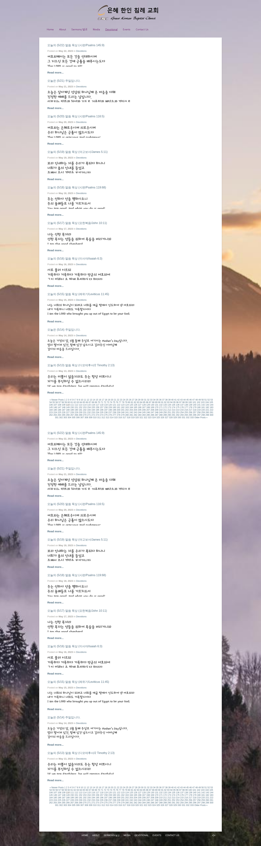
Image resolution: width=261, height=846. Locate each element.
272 (93, 415)
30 (142, 400)
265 (63, 415)
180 (199, 407)
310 (95, 417)
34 (154, 400)
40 (172, 400)
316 (120, 417)
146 (55, 407)
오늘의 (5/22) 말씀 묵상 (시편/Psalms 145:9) (75, 45)
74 (111, 402)
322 (145, 417)
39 (169, 400)
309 (90, 417)
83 (138, 402)
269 (80, 415)
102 (198, 402)
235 (101, 412)
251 (169, 412)
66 (87, 402)
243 (135, 412)
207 (148, 410)
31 (145, 400)
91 (162, 402)
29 (139, 400)
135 (173, 405)
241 (127, 412)
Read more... (55, 72)
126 (135, 405)
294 (186, 415)
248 (156, 412)
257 (194, 412)
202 (127, 410)
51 (205, 400)
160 (114, 407)
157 (101, 407)
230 (80, 412)
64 (81, 402)
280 (127, 415)
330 (179, 417)
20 (112, 400)
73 (108, 402)
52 (208, 400)
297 (199, 415)
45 (187, 400)
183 (211, 407)
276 (110, 415)
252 (173, 412)
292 (177, 415)
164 (131, 407)
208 (152, 410)
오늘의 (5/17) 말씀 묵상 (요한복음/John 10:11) (77, 223)
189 (72, 410)
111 (72, 405)
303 (65, 417)
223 (51, 412)
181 (203, 407)
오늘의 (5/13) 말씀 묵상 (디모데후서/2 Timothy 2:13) (81, 365)
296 (194, 415)
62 (75, 402)
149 (68, 407)
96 (177, 402)
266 (68, 415)
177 (186, 407)
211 (165, 410)
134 (169, 405)
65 (84, 402)
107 (55, 405)
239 (118, 412)
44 (184, 400)
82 (135, 402)
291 (173, 415)
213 (173, 410)
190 (76, 410)
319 (133, 417)
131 (156, 405)
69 (96, 402)
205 (140, 410)
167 (144, 407)
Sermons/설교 (79, 29)
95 (174, 402)
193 (89, 410)
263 (55, 415)
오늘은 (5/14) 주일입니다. (63, 329)
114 (85, 405)
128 (144, 405)
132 (161, 405)
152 (80, 407)
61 (71, 402)
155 (93, 407)
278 (118, 415)
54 (50, 402)
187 (63, 410)
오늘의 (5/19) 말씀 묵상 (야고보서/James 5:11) (77, 151)
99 (186, 402)
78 (123, 402)
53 (211, 400)
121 (114, 405)
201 (123, 410)
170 (156, 407)
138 (186, 405)
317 (124, 417)
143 (207, 405)
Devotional (111, 29)
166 (140, 407)
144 (211, 405)
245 (144, 412)
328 (171, 417)
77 (120, 402)
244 (140, 412)
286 (152, 415)
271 (89, 415)
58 (62, 402)
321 (141, 417)
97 (180, 402)
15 (97, 400)
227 (68, 412)
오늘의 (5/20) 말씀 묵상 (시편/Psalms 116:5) (75, 116)
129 (148, 405)
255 (186, 412)
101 (194, 402)
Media (96, 29)
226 (63, 412)
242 (131, 412)
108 (59, 405)
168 (148, 407)
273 (97, 415)
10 (82, 400)
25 (127, 400)
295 (190, 415)
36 (160, 400)
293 (182, 415)
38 (166, 400)
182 (207, 407)
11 (85, 400)
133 (165, 405)
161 (118, 407)
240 (123, 412)
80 (129, 402)
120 (110, 405)
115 (89, 405)
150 (72, 407)
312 (103, 417)
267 (72, 415)
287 (156, 415)
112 (76, 405)
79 (126, 402)
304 (69, 417)
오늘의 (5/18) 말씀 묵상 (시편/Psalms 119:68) (76, 187)
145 (51, 407)
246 (148, 412)
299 (207, 415)
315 (116, 417)
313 (107, 417)
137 (182, 405)
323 (149, 417)
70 (99, 402)
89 (156, 402)
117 (97, 405)
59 (66, 402)
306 (78, 417)
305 (73, 417)
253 (177, 412)
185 (55, 410)
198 (110, 410)
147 (59, 407)
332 (188, 417)
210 (161, 410)
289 (165, 415)
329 (175, 417)
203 (131, 410)
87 (150, 402)
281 (131, 415)
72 (105, 402)
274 (101, 415)
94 (171, 402)
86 (147, 402)
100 (190, 402)
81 (132, 402)
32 (148, 400)
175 (177, 407)
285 (148, 415)
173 (169, 407)
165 (135, 407)
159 (110, 407)
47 (193, 400)
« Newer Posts (57, 400)
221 (207, 410)
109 (63, 405)
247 (152, 412)
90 (159, 402)
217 (190, 410)
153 (85, 407)
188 (68, 410)
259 (203, 412)
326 (162, 417)
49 (199, 400)
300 (211, 415)
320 (137, 417)
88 (153, 402)
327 (166, 417)
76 (117, 402)
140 (194, 405)
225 (59, 412)
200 (118, 410)
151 (76, 407)
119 (106, 405)
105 (211, 402)
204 (135, 410)
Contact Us (142, 29)
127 (140, 405)
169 (152, 407)
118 (101, 405)
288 (161, 415)
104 (207, 402)
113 (80, 405)
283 (140, 415)
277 (114, 415)
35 (157, 400)
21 (115, 400)
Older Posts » (200, 417)
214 (177, 410)
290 (169, 415)
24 (124, 400)
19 (109, 400)
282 (135, 415)
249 (161, 412)
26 (130, 400)
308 (86, 417)
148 (63, 407)
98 (183, 402)
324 (154, 417)
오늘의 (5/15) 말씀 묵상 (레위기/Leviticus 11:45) (78, 294)
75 (114, 402)
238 (114, 412)
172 (165, 407)
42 (178, 400)
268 (76, 415)
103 (203, 402)
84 (141, 402)
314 (112, 417)
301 (57, 417)
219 (199, 410)
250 (165, 412)
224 (55, 412)
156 (97, 407)
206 (144, 410)
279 (123, 415)
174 (173, 407)
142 (203, 405)
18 (106, 400)
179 (194, 407)
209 (156, 410)
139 (190, 405)
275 (106, 415)
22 (118, 400)
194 (93, 410)
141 (199, 405)
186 (59, 410)
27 (133, 400)
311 (99, 417)
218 (194, 410)
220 (203, 410)
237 (110, 412)
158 (106, 407)
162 (123, 407)
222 (211, 410)
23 (121, 400)
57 (59, 402)
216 (186, 410)
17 (103, 400)
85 (144, 402)
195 (97, 410)
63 (78, 402)
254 (182, 412)
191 (80, 410)
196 (101, 410)
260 (207, 412)
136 (177, 405)
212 (169, 410)
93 (168, 402)
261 (211, 412)
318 (128, 417)
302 (61, 417)
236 (106, 412)
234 (97, 412)
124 (127, 405)
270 (85, 415)
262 (51, 415)
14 (94, 400)
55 (53, 402)
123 (123, 405)
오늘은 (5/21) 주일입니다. (63, 80)
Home (50, 29)
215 (182, 410)
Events (126, 29)
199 (114, 410)
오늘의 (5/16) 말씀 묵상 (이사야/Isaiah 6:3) (74, 258)
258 (199, 412)
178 (190, 407)
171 (161, 407)
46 (190, 400)
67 (90, 402)
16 (100, 400)
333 (192, 417)
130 (152, 405)
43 (181, 400)
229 (76, 412)
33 (151, 400)
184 (51, 410)
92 (165, 402)
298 (203, 415)
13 (91, 400)
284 (144, 415)
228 (72, 412)
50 (202, 400)
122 (118, 405)
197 (106, 410)
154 (89, 407)
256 (190, 412)
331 (183, 417)
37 (163, 400)
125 (131, 405)
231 (85, 412)
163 (127, 407)
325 (158, 417)
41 (175, 400)
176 (182, 407)
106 (51, 405)
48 (196, 400)
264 (59, 415)
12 (88, 400)
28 (136, 400)
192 (85, 410)
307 (82, 417)
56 (56, 402)
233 (93, 412)
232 (89, 412)
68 (93, 402)
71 (102, 402)
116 (93, 405)
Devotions (81, 51)
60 (69, 402)
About (62, 29)
